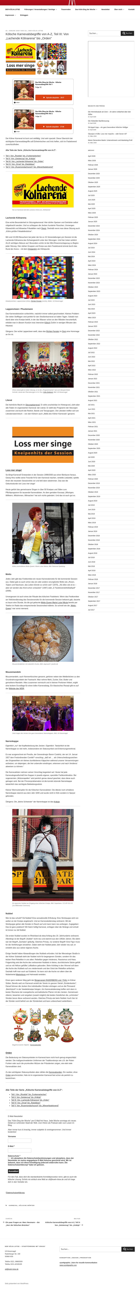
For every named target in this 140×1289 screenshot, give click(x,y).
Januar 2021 (92, 431)
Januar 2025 (92, 221)
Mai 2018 (91, 566)
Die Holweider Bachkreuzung (98, 121)
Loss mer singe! (14, 470)
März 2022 (92, 370)
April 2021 (91, 418)
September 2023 (94, 291)
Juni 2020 (91, 461)
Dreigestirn (32, 249)
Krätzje (57, 802)
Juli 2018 (91, 557)
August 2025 (92, 191)
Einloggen (24, 15)
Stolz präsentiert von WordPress (16, 1283)
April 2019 (91, 518)
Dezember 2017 (94, 588)
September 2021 (94, 396)
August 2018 (92, 553)
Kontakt (131, 9)
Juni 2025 (91, 200)
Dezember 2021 (94, 383)
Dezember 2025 (94, 174)
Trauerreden (66, 9)
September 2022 (94, 344)
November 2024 (94, 230)
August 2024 (92, 243)
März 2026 (92, 160)
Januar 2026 (92, 169)
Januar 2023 (92, 326)
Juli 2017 (91, 610)
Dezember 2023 (94, 278)
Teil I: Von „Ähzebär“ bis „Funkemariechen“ (23, 156)
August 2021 (92, 400)
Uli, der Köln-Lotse (34, 30)
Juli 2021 (91, 405)
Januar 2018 (92, 584)
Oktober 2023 (93, 287)
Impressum (10, 15)
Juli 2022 (91, 352)
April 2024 (91, 261)
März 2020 (92, 475)
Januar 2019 (92, 531)
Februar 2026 (93, 165)
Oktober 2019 (93, 492)
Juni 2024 (91, 252)
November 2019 (94, 488)
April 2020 (91, 470)
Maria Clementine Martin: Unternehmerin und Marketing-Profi (110, 140)
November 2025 (94, 178)
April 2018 (91, 570)
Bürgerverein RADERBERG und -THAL (51, 980)
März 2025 (92, 213)
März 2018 (92, 575)
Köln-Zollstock (48, 392)
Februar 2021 (93, 426)
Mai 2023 (91, 309)
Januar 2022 (92, 379)
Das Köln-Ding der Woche (86, 9)
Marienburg (20, 975)
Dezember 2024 (94, 226)
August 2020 (92, 453)
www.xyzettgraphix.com (68, 1265)
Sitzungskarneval (32, 405)
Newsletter (105, 9)
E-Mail (11, 1146)
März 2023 (92, 318)
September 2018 (94, 549)
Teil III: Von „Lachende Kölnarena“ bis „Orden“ (25, 161)
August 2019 (92, 501)
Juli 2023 (91, 300)
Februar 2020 (93, 479)
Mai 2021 (91, 413)
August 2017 (92, 605)
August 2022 (92, 348)
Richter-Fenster (36, 301)
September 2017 (94, 601)
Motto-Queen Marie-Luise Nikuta (54, 603)
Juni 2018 (91, 562)
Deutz (43, 228)
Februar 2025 (93, 217)
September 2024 (94, 239)
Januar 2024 (92, 274)
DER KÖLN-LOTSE (12, 9)
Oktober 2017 (93, 597)
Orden (9, 1053)
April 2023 (91, 313)
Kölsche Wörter (27, 1205)
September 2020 (94, 448)
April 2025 (91, 208)
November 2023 (94, 283)
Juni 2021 (91, 409)
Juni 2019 (91, 509)
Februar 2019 (93, 527)
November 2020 (94, 440)
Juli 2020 (91, 457)
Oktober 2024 (93, 235)
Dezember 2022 (94, 331)
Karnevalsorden (35, 1045)
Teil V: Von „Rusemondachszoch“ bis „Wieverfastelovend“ (29, 167)
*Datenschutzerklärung (15, 1193)
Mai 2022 (91, 361)
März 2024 (92, 265)
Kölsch (47, 323)
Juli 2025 (91, 195)
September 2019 (94, 496)
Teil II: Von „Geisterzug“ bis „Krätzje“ (21, 159)
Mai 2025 (91, 204)
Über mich (119, 9)
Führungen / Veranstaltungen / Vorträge (40, 9)
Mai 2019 (91, 514)
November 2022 (94, 335)
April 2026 (91, 156)
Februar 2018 (93, 579)
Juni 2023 (91, 304)
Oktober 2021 (93, 392)
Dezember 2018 (94, 536)
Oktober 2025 (93, 182)
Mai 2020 (91, 466)
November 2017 (94, 592)
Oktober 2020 (93, 444)
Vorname (12, 1136)
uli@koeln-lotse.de (11, 1269)
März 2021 (92, 422)
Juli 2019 (91, 505)
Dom (64, 331)
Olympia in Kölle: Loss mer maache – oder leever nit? (107, 134)
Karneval (13, 1205)
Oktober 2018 (93, 544)
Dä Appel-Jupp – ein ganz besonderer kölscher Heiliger (108, 127)
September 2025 (94, 187)
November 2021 (94, 387)
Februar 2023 (93, 322)
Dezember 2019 (94, 483)
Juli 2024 (91, 248)
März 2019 (92, 523)
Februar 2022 (93, 374)
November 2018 (94, 540)
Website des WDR (16, 689)
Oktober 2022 (93, 339)
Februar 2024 (93, 269)
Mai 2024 (91, 256)
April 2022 (91, 365)
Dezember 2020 (94, 435)
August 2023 (92, 296)
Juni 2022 (91, 357)
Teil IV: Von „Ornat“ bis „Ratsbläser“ (20, 164)
